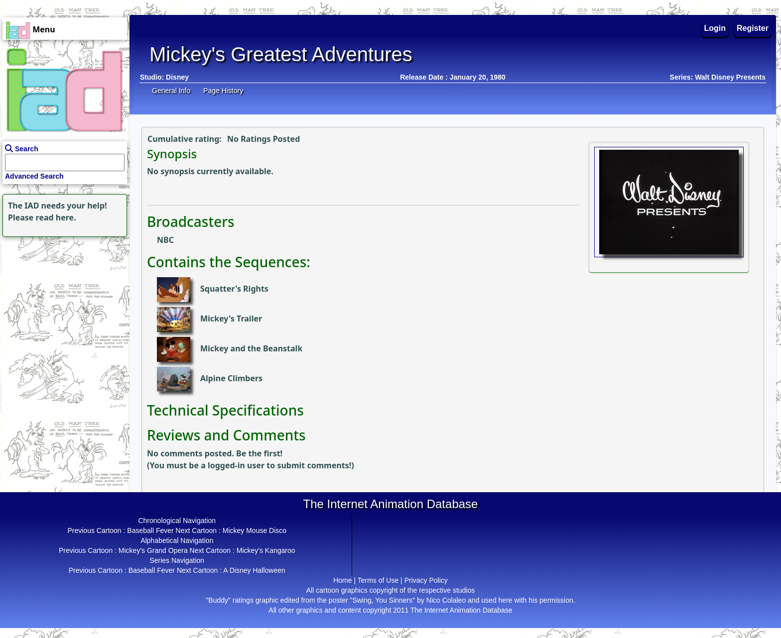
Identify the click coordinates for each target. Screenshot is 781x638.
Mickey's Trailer (231, 318)
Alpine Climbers (231, 378)
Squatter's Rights (234, 288)
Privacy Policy (426, 580)
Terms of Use (378, 580)
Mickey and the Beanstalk (251, 348)
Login (715, 28)
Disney (177, 77)
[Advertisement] (62, 301)
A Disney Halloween (254, 570)
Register (753, 28)
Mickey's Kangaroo (266, 550)
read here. (56, 217)
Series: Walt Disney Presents (718, 77)
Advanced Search (34, 176)
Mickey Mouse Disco (254, 530)
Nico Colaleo (446, 600)
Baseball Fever (150, 530)
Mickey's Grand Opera (153, 550)
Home (342, 580)
